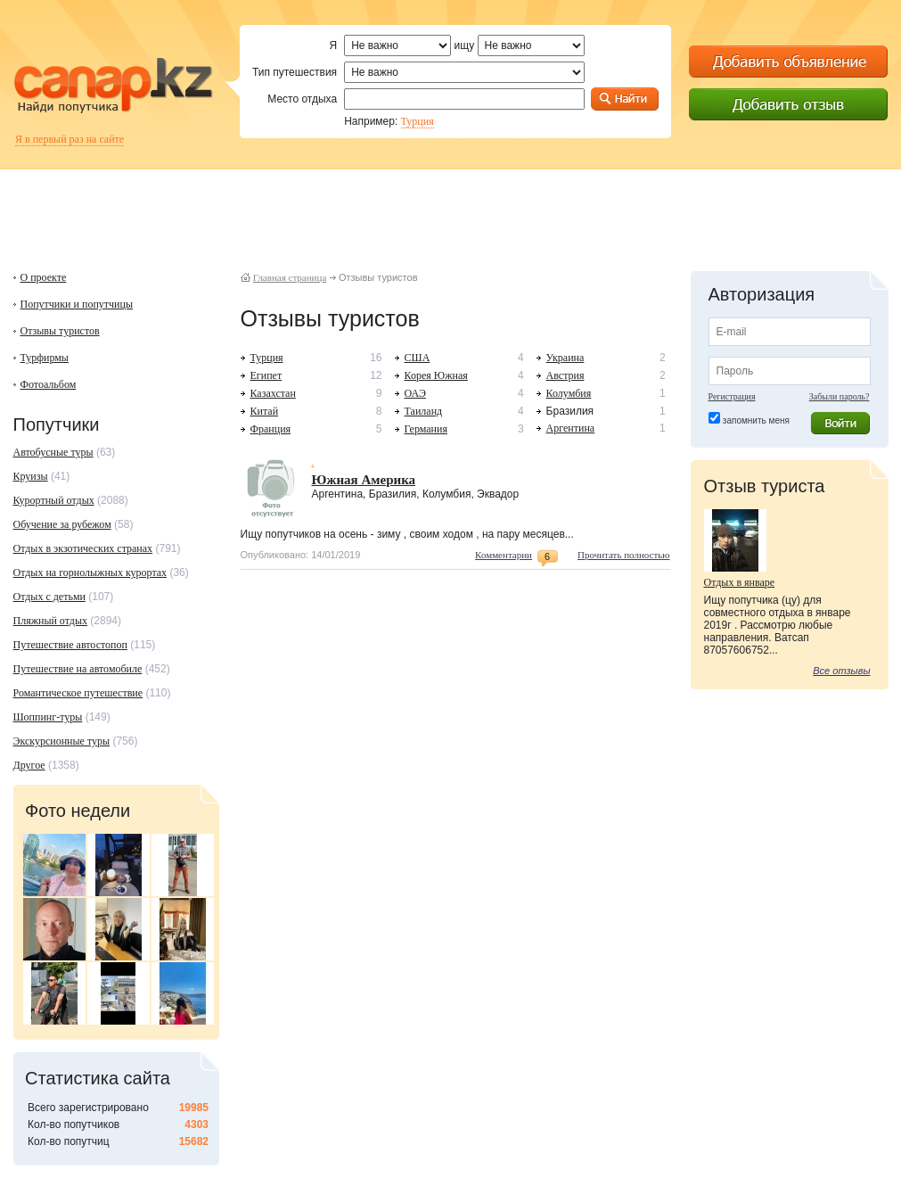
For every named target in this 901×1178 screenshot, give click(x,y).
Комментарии (503, 554)
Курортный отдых (53, 500)
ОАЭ (415, 393)
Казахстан (273, 393)
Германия (426, 429)
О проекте (43, 277)
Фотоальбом (48, 384)
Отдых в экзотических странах (83, 548)
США (417, 357)
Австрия (565, 375)
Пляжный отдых (50, 620)
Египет (266, 375)
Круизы (30, 476)
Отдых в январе (739, 582)
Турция (417, 121)
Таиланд (424, 411)
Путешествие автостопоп (70, 644)
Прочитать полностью (623, 554)
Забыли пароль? (839, 396)
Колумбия (569, 393)
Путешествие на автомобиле (78, 669)
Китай (264, 411)
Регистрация (732, 396)
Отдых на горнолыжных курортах (90, 572)
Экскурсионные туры (62, 741)
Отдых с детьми (49, 596)
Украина (565, 357)
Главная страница (289, 277)
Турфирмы (44, 357)
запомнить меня (756, 420)
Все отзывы (841, 670)
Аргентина (570, 428)
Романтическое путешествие (78, 693)
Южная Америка (364, 480)
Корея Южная (436, 375)
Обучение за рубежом (62, 524)
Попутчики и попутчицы (77, 304)
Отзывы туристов (60, 331)
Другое (29, 765)
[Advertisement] (451, 209)
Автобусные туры (53, 452)
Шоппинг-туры (48, 717)
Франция (270, 429)
